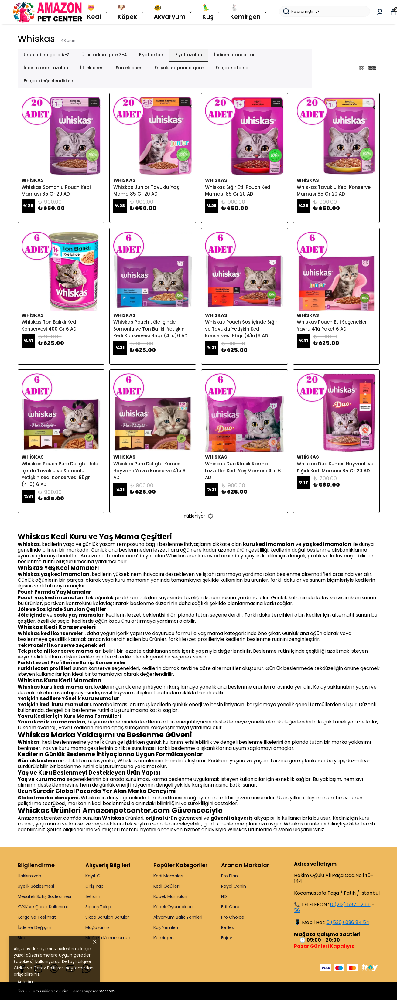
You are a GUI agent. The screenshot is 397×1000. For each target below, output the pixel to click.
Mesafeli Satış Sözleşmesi (44, 896)
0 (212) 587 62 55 (350, 904)
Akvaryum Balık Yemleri (177, 917)
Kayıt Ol (93, 876)
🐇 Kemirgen (249, 12)
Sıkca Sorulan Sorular (107, 917)
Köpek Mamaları (170, 896)
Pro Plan (229, 876)
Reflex (227, 927)
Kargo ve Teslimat (37, 917)
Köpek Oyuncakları (173, 907)
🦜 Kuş (211, 12)
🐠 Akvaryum (173, 12)
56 (297, 910)
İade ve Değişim (34, 927)
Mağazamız (97, 927)
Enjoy (226, 938)
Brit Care (230, 907)
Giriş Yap (94, 886)
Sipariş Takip (98, 907)
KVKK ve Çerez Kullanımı (43, 907)
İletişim (92, 896)
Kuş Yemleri (165, 927)
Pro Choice (232, 917)
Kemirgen (163, 938)
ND (224, 896)
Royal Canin (233, 886)
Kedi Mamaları (168, 876)
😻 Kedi (97, 12)
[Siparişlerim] (380, 12)
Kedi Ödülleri (166, 886)
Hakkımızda (29, 876)
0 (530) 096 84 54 (348, 922)
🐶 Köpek (131, 12)
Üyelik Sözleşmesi (36, 886)
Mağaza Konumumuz (108, 938)
